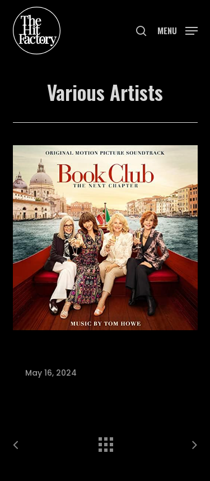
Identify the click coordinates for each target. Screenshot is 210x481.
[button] (177, 29)
